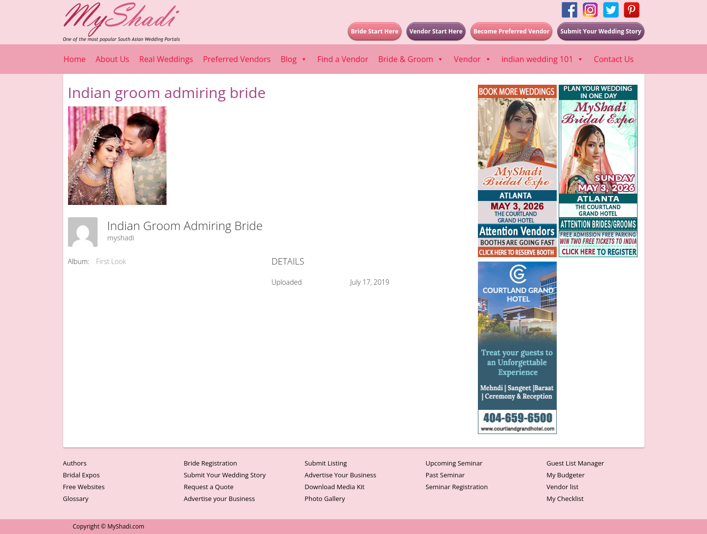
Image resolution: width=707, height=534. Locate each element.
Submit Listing (325, 463)
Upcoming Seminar (454, 463)
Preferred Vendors (236, 59)
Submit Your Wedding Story (225, 474)
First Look (111, 261)
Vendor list (562, 486)
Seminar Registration (457, 486)
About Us (113, 59)
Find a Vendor (342, 59)
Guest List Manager (575, 463)
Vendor (472, 59)
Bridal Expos (81, 474)
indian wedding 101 (543, 59)
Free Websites (84, 486)
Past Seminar (445, 474)
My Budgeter (565, 474)
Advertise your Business (219, 498)
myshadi (121, 237)
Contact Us (614, 59)
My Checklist (565, 498)
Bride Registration (210, 463)
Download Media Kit (334, 486)
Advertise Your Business (340, 474)
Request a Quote (209, 486)
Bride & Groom (411, 59)
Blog (293, 59)
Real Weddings (166, 59)
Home (75, 59)
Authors (75, 463)
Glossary (76, 498)
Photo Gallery (324, 498)
